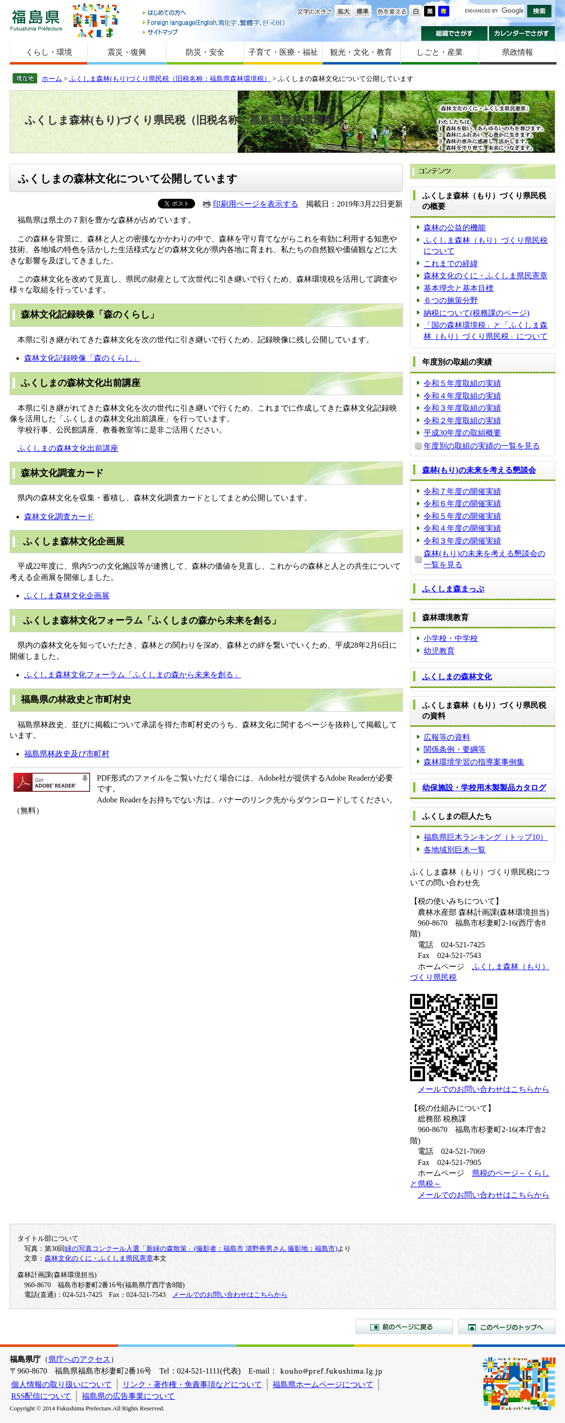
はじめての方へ (214, 13)
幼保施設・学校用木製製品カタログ (484, 787)
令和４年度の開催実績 (462, 528)
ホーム (52, 78)
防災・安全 (205, 52)
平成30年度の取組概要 (462, 433)
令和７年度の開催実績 (462, 491)
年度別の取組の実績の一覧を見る (482, 446)
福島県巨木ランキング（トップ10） (486, 837)
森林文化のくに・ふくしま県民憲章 (486, 276)
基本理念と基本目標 (458, 288)
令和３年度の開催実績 (462, 541)
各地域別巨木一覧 (455, 850)
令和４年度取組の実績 (462, 396)
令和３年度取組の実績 (462, 408)
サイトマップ (214, 31)
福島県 (36, 20)
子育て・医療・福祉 (283, 52)
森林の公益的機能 (455, 228)
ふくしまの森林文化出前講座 (67, 448)
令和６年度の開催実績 (462, 503)
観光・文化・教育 (361, 52)
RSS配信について (41, 1396)
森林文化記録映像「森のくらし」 (82, 358)
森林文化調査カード (59, 516)
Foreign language (214, 22)
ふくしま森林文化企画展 (66, 596)
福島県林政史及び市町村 (66, 754)
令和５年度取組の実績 (462, 383)
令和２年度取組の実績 (462, 420)
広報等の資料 (447, 737)
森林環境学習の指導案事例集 (474, 762)
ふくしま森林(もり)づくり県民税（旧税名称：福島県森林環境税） (170, 78)
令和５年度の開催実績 (462, 516)
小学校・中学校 (451, 638)
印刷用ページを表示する (255, 204)
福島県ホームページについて (323, 1384)
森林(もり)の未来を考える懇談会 (479, 470)
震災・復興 (126, 52)
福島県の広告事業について (128, 1396)
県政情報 (517, 52)
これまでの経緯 (451, 263)
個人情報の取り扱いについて (61, 1384)
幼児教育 (439, 651)
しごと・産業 (439, 52)
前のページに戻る (404, 1326)
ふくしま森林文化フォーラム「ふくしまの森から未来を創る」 (132, 675)
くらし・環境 (49, 52)
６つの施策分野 (451, 300)
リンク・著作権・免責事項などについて (192, 1384)
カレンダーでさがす (522, 33)
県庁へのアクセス (79, 1359)
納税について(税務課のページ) (477, 313)
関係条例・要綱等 (455, 749)
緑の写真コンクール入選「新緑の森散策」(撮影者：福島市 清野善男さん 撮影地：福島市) (201, 1248)
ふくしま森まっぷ (453, 589)
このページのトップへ (506, 1326)
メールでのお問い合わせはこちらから (484, 1089)
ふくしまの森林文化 (457, 676)
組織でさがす (454, 33)
